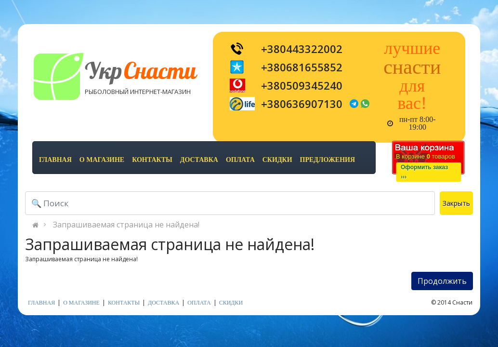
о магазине (101, 159)
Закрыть (456, 203)
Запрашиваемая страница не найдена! (126, 224)
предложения (327, 159)
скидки (277, 159)
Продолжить (442, 281)
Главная (55, 159)
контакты (152, 159)
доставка (199, 159)
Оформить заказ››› (424, 172)
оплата (240, 159)
